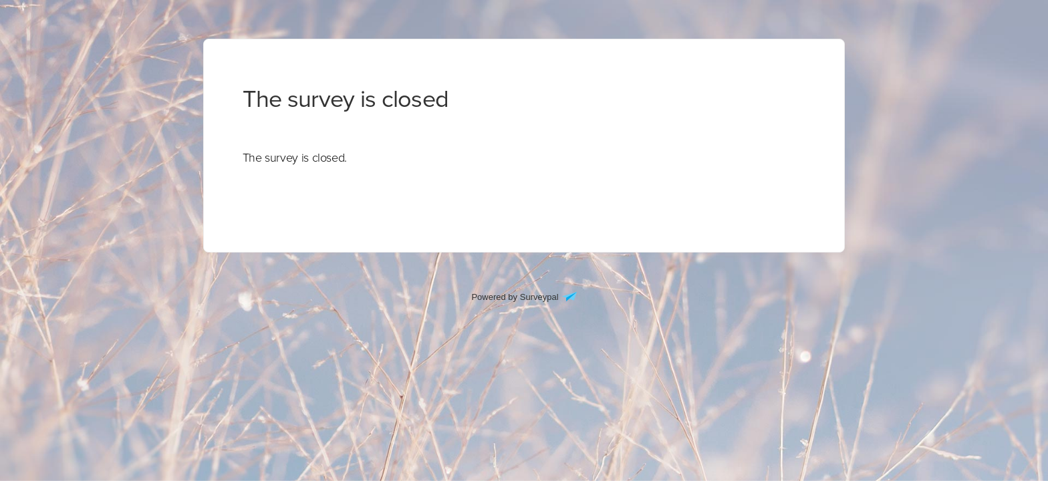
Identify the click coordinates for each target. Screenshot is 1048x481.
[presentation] (295, 157)
